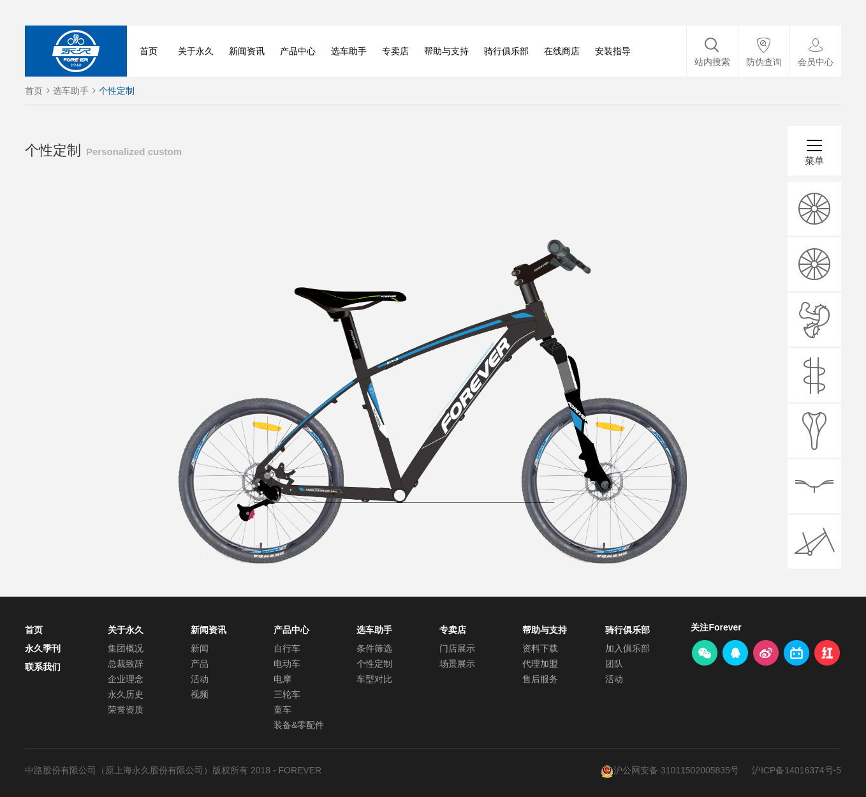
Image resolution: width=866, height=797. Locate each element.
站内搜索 (712, 62)
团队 (614, 664)
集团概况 (125, 648)
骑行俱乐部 (506, 51)
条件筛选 (374, 648)
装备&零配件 (299, 725)
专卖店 (395, 51)
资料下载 (540, 648)
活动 (200, 679)
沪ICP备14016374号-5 (796, 770)
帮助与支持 (446, 51)
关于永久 (196, 51)
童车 (282, 709)
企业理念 (125, 679)
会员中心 (815, 62)
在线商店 (562, 51)
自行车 (287, 648)
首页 (149, 51)
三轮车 (287, 694)
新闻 (200, 648)
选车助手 (349, 51)
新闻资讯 (247, 51)
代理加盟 (540, 664)
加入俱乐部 (627, 648)
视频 (200, 694)
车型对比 (374, 679)
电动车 (287, 664)
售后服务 (540, 679)
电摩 (282, 679)
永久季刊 (43, 648)
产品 (200, 664)
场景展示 (457, 664)
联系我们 (43, 667)
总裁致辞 (125, 664)
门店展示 (457, 648)
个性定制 (117, 91)
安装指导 (613, 51)
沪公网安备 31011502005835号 (676, 770)
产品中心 (298, 51)
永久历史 (125, 694)
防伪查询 (764, 62)
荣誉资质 (125, 709)
